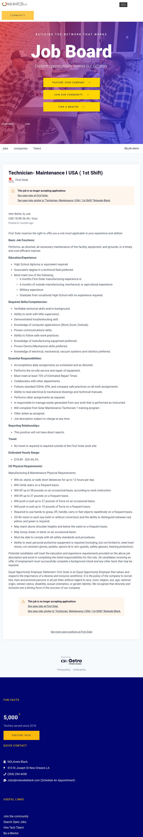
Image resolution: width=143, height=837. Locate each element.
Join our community (71, 95)
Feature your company (71, 82)
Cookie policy (79, 670)
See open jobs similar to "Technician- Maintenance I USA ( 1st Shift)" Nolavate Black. (64, 200)
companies (21, 148)
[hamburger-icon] (123, 4)
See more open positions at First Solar (71, 631)
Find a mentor (71, 107)
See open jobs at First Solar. (33, 195)
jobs (5, 148)
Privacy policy (63, 670)
